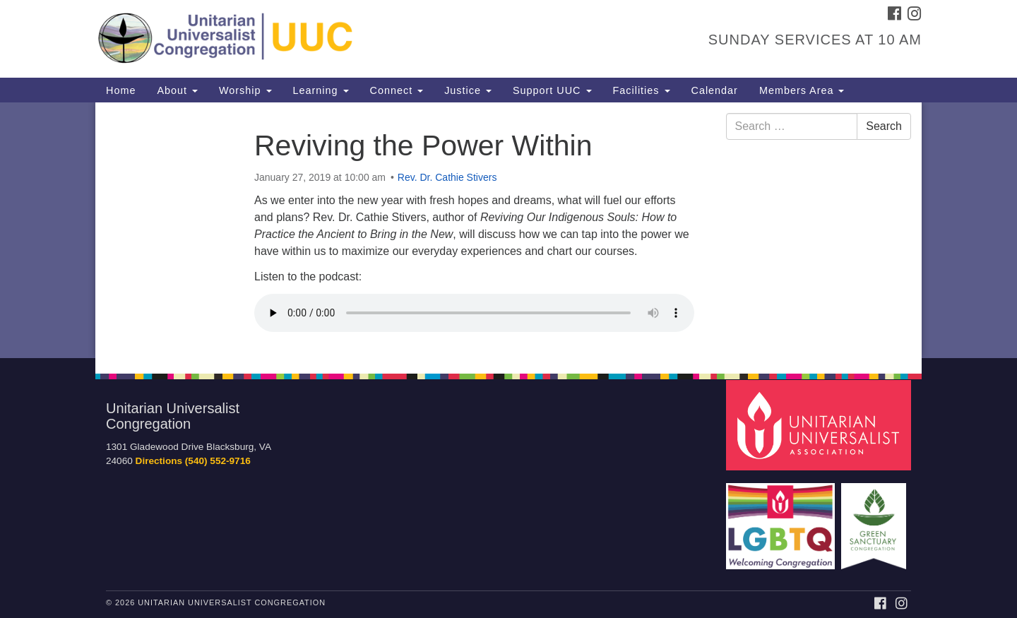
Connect (397, 90)
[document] (508, 230)
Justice (468, 90)
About (177, 90)
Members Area (802, 90)
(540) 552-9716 (218, 461)
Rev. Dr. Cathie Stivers (447, 177)
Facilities (641, 90)
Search (884, 126)
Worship (245, 90)
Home (121, 90)
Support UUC (552, 90)
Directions (159, 461)
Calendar (714, 90)
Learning (321, 90)
